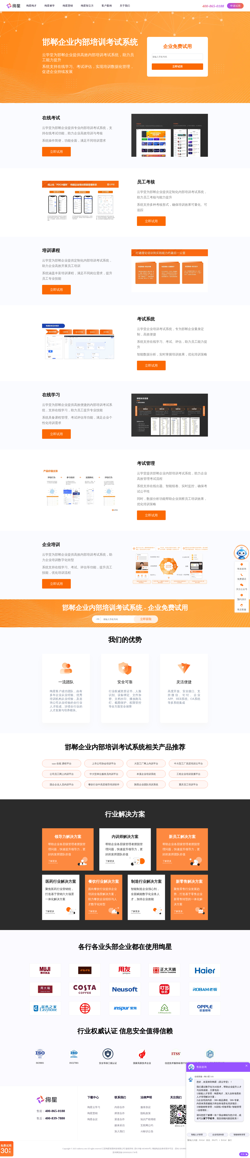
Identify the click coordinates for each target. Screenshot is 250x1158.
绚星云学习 (93, 1107)
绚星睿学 (49, 5)
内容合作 (119, 1107)
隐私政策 (145, 1113)
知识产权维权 (148, 1119)
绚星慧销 (68, 5)
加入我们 (119, 1131)
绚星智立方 (87, 5)
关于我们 (125, 5)
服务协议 (145, 1107)
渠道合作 (119, 1119)
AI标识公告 (146, 1131)
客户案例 (107, 5)
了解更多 (52, 861)
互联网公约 (146, 1125)
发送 (243, 1154)
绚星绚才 (31, 5)
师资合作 (119, 1113)
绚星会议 (92, 1119)
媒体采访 (119, 1125)
